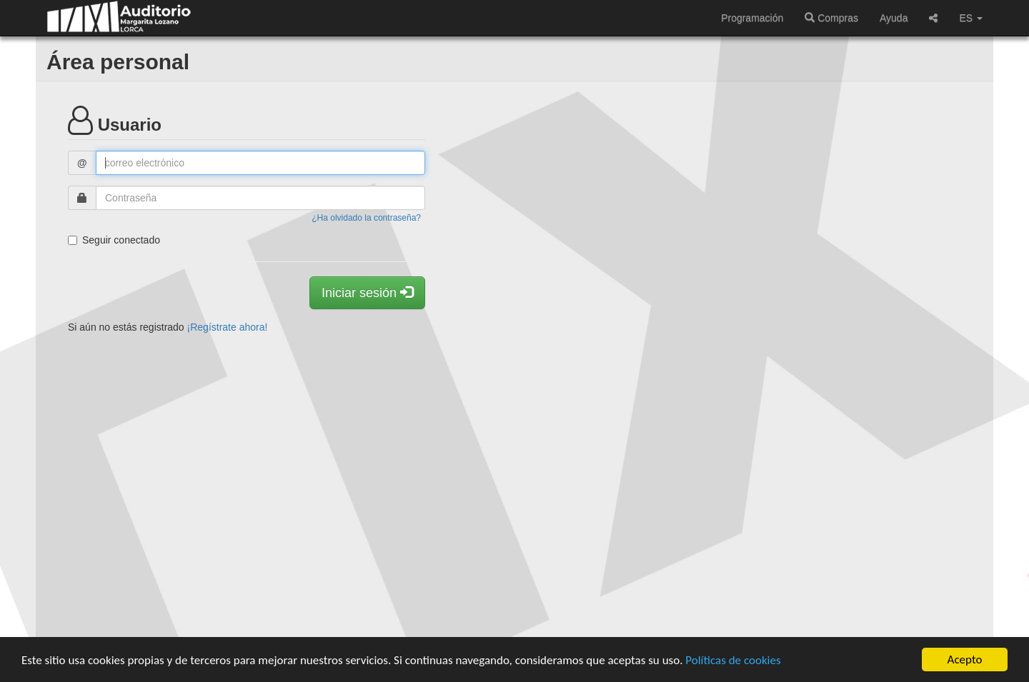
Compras (831, 18)
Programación (752, 18)
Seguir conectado (114, 240)
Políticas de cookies (732, 660)
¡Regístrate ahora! (227, 327)
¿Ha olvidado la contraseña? (366, 218)
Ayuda (894, 18)
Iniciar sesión (367, 292)
